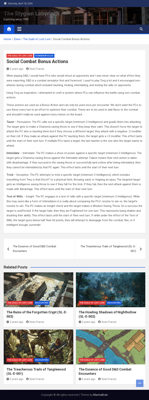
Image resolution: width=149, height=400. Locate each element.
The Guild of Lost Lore (19, 56)
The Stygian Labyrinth (31, 13)
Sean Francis (35, 68)
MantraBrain (100, 394)
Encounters (41, 303)
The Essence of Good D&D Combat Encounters (34, 249)
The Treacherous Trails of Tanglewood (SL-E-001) (108, 249)
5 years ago (14, 68)
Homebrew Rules (44, 56)
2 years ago (14, 321)
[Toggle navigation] (19, 29)
